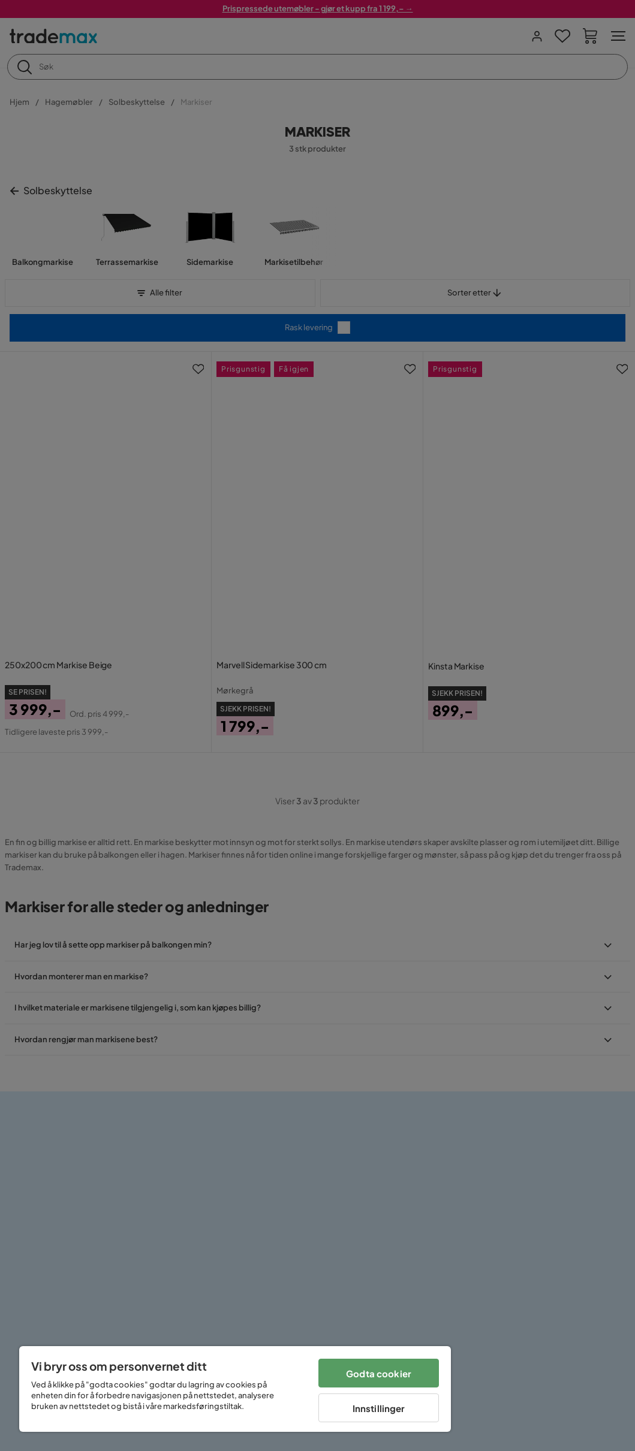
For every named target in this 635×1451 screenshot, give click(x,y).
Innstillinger (379, 1408)
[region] (235, 1389)
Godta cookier (378, 1373)
